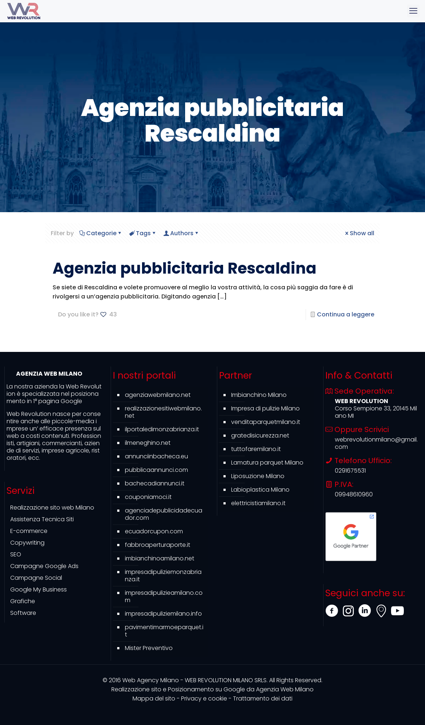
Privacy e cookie (204, 698)
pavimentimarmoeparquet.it (164, 631)
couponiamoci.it (148, 497)
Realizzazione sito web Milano (52, 507)
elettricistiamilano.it (258, 503)
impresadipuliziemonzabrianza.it (163, 575)
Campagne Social (36, 578)
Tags (143, 233)
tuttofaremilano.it (256, 449)
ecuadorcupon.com (154, 531)
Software (23, 613)
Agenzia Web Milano (212, 689)
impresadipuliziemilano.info (163, 613)
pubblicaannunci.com (156, 470)
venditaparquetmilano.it (265, 422)
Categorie (100, 233)
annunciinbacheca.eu (156, 456)
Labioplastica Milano (260, 489)
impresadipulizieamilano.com (164, 596)
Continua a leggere (345, 314)
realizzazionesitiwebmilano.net (163, 412)
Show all (359, 233)
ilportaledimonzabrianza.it (162, 429)
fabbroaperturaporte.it (157, 545)
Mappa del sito (154, 698)
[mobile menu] (413, 11)
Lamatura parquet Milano (267, 462)
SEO (15, 554)
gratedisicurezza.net (260, 435)
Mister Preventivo (149, 648)
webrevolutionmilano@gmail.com (376, 443)
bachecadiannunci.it (154, 483)
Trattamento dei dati (262, 698)
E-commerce (28, 531)
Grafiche (22, 601)
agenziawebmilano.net (158, 395)
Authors (181, 233)
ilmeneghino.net (148, 443)
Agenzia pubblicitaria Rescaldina (185, 268)
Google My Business (38, 589)
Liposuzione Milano (257, 476)
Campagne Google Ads (44, 566)
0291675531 (350, 470)
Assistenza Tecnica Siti (42, 519)
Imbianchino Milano (259, 395)
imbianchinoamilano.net (159, 558)
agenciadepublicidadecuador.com (163, 514)
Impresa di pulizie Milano (265, 408)
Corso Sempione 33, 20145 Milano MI (376, 412)
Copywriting (27, 542)
